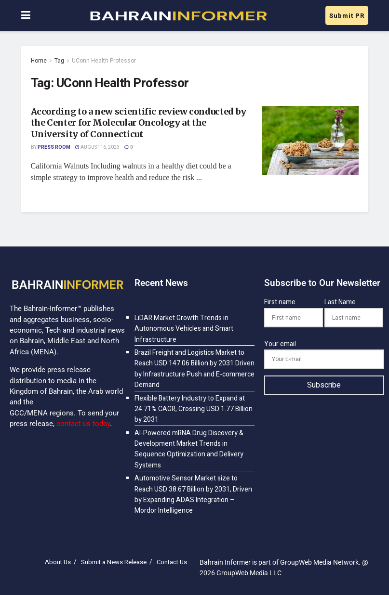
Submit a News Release (114, 562)
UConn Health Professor (104, 60)
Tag (59, 60)
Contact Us (172, 562)
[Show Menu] (25, 15)
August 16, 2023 (97, 147)
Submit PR (346, 15)
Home (39, 60)
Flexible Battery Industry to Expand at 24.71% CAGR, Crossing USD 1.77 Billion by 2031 (193, 409)
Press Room (54, 147)
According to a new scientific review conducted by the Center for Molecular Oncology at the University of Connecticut (138, 123)
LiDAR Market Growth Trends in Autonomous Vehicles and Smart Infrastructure (183, 329)
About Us (58, 562)
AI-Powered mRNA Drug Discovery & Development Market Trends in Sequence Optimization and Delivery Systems (188, 449)
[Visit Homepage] (177, 16)
